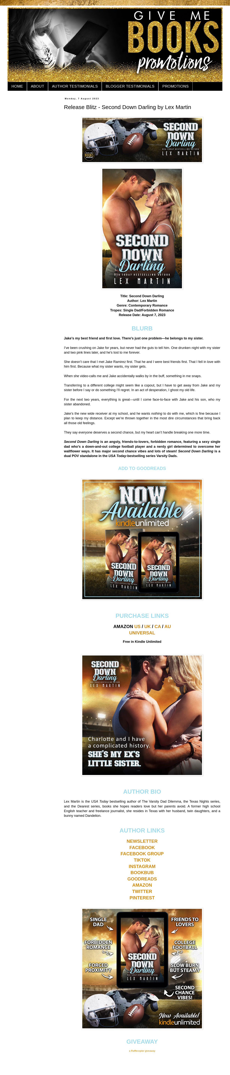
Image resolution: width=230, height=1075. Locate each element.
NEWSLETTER (142, 841)
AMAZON (142, 885)
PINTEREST (142, 897)
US (137, 626)
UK (147, 626)
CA (157, 626)
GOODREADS (142, 878)
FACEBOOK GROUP (142, 853)
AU (167, 626)
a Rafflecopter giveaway (142, 1050)
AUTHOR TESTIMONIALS (75, 86)
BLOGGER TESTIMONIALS (130, 86)
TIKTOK (142, 860)
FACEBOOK (142, 847)
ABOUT (37, 86)
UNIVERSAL (142, 632)
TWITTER (142, 891)
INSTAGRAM (142, 866)
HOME (17, 86)
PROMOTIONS (175, 86)
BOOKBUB (142, 872)
